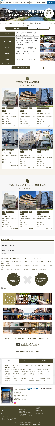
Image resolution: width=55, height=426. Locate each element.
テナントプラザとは (11, 360)
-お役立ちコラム (39, 413)
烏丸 (25, 38)
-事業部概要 (38, 407)
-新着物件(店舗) (22, 411)
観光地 (19, 42)
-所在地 (37, 408)
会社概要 (44, 360)
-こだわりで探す (4, 416)
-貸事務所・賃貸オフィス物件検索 (8, 418)
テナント (8, 108)
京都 (4, 108)
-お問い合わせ (39, 410)
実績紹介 (38, 2)
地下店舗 (33, 51)
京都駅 (30, 38)
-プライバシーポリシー (41, 411)
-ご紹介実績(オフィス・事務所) (25, 415)
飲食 (18, 33)
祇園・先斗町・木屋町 (31, 40)
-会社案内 (3, 408)
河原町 (19, 38)
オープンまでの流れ (18, 2)
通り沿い (19, 55)
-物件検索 (3, 410)
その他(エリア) (21, 44)
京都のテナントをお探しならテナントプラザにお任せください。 (27, 422)
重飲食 (24, 33)
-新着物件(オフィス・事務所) (25, 412)
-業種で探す (4, 411)
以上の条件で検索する (20, 68)
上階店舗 (18, 53)
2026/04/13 (27, 250)
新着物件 (32, 2)
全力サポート (27, 360)
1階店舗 (26, 51)
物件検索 (26, 2)
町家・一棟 (26, 53)
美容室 (30, 33)
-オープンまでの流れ (23, 409)
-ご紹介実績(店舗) (22, 414)
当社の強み (9, 2)
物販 (32, 35)
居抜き (19, 51)
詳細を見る (14, 126)
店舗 (13, 108)
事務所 (4, 110)
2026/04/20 (27, 245)
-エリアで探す (4, 413)
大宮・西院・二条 (28, 42)
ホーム (2, 2)
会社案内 (44, 2)
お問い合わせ (51, 2)
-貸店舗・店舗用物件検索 (6, 419)
